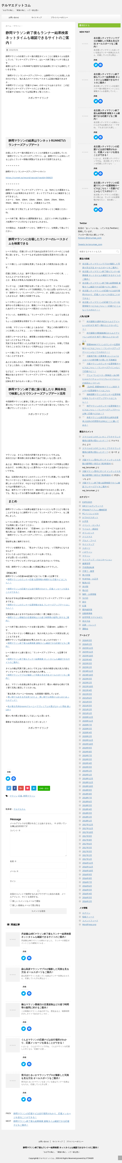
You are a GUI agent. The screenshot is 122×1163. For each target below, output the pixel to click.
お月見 (85, 521)
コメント (15, 830)
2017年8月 (87, 840)
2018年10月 (87, 786)
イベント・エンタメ (91, 525)
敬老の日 (86, 582)
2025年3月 (87, 663)
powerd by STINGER (85, 1158)
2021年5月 (87, 702)
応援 (20, 796)
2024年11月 (87, 671)
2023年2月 (87, 682)
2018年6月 (87, 801)
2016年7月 (87, 882)
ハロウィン (87, 552)
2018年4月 (87, 809)
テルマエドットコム (16, 5)
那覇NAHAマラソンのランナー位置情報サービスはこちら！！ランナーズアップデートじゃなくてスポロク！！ (101, 348)
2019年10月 (87, 744)
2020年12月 (87, 717)
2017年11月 (87, 828)
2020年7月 (87, 725)
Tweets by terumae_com (90, 244)
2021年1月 (87, 713)
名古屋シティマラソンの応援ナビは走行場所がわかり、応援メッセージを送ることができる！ (106, 150)
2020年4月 (87, 732)
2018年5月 (87, 805)
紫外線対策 (87, 609)
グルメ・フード (89, 540)
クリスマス (87, 536)
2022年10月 (87, 686)
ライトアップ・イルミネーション (97, 559)
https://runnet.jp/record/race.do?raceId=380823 (29, 177)
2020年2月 (87, 736)
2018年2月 (87, 817)
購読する (84, 25)
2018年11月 (87, 782)
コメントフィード (90, 920)
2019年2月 (87, 771)
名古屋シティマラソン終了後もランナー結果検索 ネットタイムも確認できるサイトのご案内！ (107, 78)
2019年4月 (87, 763)
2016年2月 (87, 901)
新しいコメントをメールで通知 (26, 901)
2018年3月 (87, 813)
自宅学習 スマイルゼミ (92, 617)
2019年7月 (87, 755)
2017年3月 (87, 851)
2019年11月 (87, 740)
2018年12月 (87, 778)
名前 (13, 861)
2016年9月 (87, 874)
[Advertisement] (38, 117)
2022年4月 (87, 690)
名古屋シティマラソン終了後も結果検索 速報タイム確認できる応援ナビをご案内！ (107, 114)
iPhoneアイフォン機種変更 (94, 510)
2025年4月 (87, 659)
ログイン (86, 913)
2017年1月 (87, 859)
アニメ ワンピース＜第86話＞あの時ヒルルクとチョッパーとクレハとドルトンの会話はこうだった (101, 379)
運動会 (85, 628)
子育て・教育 (88, 571)
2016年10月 (87, 870)
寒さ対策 (86, 575)
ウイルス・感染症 (90, 529)
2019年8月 (87, 751)
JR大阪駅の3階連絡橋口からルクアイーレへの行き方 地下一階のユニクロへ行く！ (101, 337)
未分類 (85, 586)
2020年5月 (87, 728)
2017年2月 (87, 855)
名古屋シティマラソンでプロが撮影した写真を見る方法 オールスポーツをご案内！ (106, 42)
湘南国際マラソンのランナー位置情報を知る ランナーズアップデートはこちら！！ (101, 398)
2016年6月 (87, 886)
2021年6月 (87, 698)
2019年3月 (87, 767)
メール (14, 871)
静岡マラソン (29, 796)
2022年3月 (87, 694)
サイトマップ (36, 17)
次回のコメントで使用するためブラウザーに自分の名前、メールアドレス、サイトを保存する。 (38, 895)
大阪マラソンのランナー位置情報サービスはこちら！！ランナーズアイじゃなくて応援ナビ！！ (101, 367)
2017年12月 (87, 824)
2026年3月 (87, 640)
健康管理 (86, 563)
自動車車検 (87, 613)
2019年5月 (87, 759)
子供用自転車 (88, 567)
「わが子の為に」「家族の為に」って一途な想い (61, 1152)
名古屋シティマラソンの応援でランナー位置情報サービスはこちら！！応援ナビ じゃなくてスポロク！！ (106, 187)
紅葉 (84, 605)
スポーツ (86, 548)
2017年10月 (87, 832)
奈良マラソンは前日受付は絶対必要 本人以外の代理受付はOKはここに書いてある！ (100, 421)
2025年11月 (87, 652)
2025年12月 (87, 648)
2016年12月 (87, 863)
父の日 (85, 598)
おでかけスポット (90, 517)
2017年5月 (87, 847)
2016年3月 (87, 897)
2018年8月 (87, 794)
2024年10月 (87, 675)
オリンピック (88, 533)
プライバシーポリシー (59, 17)
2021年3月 (87, 705)
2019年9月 (87, 748)
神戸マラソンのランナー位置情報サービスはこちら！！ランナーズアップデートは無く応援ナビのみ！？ (101, 410)
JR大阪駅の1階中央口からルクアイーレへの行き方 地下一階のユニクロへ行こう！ (101, 325)
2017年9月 (87, 836)
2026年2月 (87, 644)
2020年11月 (87, 721)
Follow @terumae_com (89, 238)
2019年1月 (87, 774)
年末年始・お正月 (90, 579)
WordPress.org (89, 924)
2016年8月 (87, 878)
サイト (13, 881)
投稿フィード (88, 917)
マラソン (14, 796)
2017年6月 (87, 844)
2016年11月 (87, 867)
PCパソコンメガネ (90, 513)
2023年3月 (87, 679)
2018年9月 (87, 790)
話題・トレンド (89, 625)
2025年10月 (87, 655)
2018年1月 (87, 820)
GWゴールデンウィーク (92, 506)
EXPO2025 (87, 502)
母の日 (85, 590)
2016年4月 (87, 893)
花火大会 (86, 621)
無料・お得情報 (89, 594)
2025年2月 (87, 667)
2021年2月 (87, 709)
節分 (84, 602)
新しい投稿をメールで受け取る (26, 905)
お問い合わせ (14, 17)
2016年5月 (87, 890)
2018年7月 (87, 797)
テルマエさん (20, 809)
